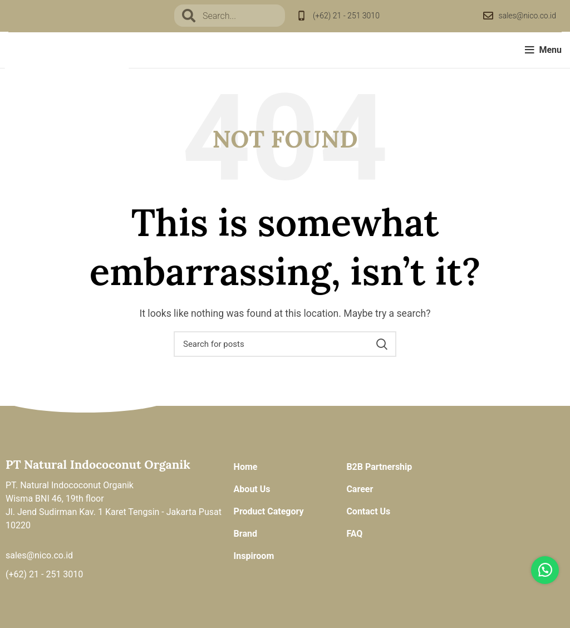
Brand (245, 533)
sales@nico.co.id (527, 15)
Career (359, 489)
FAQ (354, 533)
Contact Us (368, 511)
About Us (252, 489)
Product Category (269, 511)
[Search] (285, 344)
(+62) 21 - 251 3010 (346, 15)
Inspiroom (254, 556)
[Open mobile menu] (543, 50)
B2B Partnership (379, 467)
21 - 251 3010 (56, 574)
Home (246, 467)
